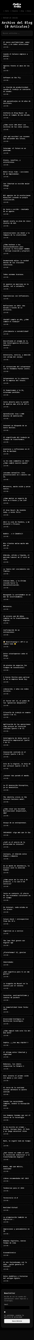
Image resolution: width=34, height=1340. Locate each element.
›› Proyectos (14, 11)
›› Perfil (6, 11)
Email (6, 1314)
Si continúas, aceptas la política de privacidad (14, 1324)
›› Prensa (28, 11)
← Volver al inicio (9, 18)
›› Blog (21, 11)
